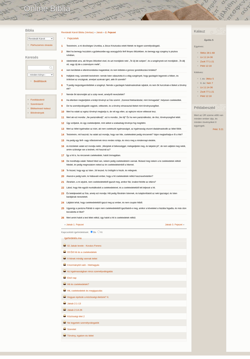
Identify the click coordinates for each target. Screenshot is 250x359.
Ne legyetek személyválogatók (83, 323)
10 (62, 111)
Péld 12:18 (205, 66)
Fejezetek (73, 38)
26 (62, 217)
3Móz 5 (210, 78)
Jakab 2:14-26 (74, 310)
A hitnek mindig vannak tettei (82, 258)
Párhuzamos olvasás (41, 45)
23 (62, 193)
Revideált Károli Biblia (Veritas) (77, 32)
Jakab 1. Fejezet (75, 224)
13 (62, 128)
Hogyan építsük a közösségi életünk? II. (88, 297)
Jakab (99, 32)
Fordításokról (37, 99)
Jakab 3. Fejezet (173, 224)
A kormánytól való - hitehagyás (83, 265)
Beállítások (40, 81)
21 (62, 181)
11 (62, 117)
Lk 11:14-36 (206, 57)
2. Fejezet (110, 32)
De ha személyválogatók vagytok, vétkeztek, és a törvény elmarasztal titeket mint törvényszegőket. (112, 106)
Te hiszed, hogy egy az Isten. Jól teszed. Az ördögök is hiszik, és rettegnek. (101, 170)
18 (62, 161)
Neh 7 (210, 83)
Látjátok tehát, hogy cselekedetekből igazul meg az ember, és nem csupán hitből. (104, 202)
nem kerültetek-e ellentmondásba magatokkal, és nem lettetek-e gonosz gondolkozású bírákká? (111, 70)
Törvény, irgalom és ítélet (80, 335)
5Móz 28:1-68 (207, 53)
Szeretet (71, 329)
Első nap (71, 278)
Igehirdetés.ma (73, 238)
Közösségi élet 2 (76, 316)
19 (62, 170)
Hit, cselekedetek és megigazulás (84, 290)
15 (62, 140)
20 (62, 176)
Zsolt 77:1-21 (207, 61)
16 (62, 146)
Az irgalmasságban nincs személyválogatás (90, 271)
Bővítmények (37, 112)
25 (62, 208)
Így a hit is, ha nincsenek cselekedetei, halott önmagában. (93, 155)
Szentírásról (37, 104)
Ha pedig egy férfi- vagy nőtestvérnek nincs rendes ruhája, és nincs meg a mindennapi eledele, (111, 140)
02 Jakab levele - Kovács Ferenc (84, 245)
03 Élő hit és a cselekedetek (82, 252)
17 (62, 155)
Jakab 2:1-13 (74, 303)
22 (62, 187)
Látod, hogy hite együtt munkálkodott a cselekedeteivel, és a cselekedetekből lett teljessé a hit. (111, 187)
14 (62, 134)
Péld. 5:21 (218, 129)
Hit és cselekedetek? (78, 284)
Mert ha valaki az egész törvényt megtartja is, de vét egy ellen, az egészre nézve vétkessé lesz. (111, 111)
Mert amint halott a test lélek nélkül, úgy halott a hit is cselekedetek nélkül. (101, 217)
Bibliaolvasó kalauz (41, 108)
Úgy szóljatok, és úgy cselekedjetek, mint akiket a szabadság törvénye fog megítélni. (106, 123)
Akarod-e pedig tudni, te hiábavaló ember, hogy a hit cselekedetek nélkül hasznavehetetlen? (109, 176)
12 (62, 123)
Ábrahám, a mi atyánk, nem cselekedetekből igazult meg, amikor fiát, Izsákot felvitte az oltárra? (111, 182)
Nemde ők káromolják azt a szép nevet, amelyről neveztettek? (95, 94)
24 (62, 202)
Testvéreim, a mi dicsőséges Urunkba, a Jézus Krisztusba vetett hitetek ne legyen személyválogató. (113, 46)
